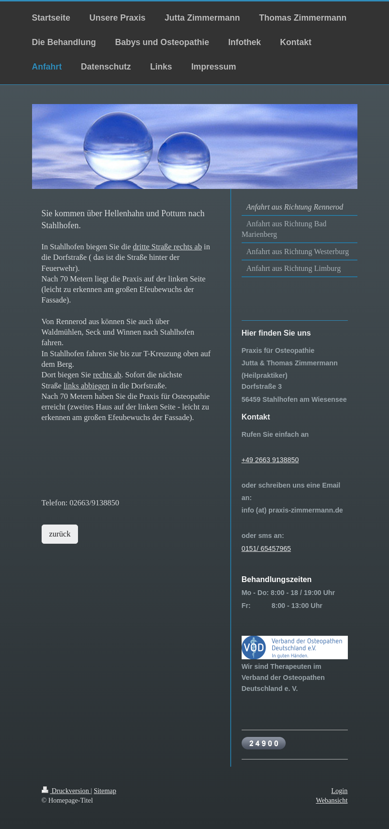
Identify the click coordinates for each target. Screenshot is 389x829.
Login (339, 790)
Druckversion (66, 790)
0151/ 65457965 (266, 548)
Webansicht (331, 800)
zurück (60, 533)
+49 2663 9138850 (270, 460)
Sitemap (105, 790)
